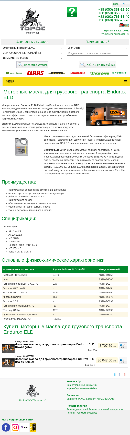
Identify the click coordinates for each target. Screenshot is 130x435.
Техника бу (74, 381)
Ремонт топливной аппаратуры (106, 409)
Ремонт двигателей (77, 409)
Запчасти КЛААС (76, 398)
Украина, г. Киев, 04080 (116, 30)
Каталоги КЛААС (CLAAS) (100, 398)
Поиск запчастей (97, 41)
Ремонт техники (77, 405)
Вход (115, 4)
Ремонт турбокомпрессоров (82, 412)
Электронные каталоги (32, 41)
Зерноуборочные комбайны (82, 385)
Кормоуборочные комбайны (82, 388)
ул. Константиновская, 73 (115, 34)
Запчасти (73, 395)
